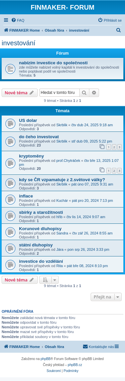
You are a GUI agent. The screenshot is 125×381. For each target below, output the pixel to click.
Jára (59, 249)
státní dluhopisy (36, 244)
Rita (59, 266)
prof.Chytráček (68, 161)
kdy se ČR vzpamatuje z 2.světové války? (62, 179)
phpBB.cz (75, 365)
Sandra (62, 233)
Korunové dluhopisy (40, 228)
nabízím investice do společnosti (53, 62)
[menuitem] (17, 20)
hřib (59, 217)
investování (18, 43)
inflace (26, 195)
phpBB (46, 359)
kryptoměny (31, 156)
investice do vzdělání (41, 261)
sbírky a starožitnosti (41, 212)
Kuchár (62, 200)
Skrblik (61, 125)
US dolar (28, 120)
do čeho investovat (39, 136)
